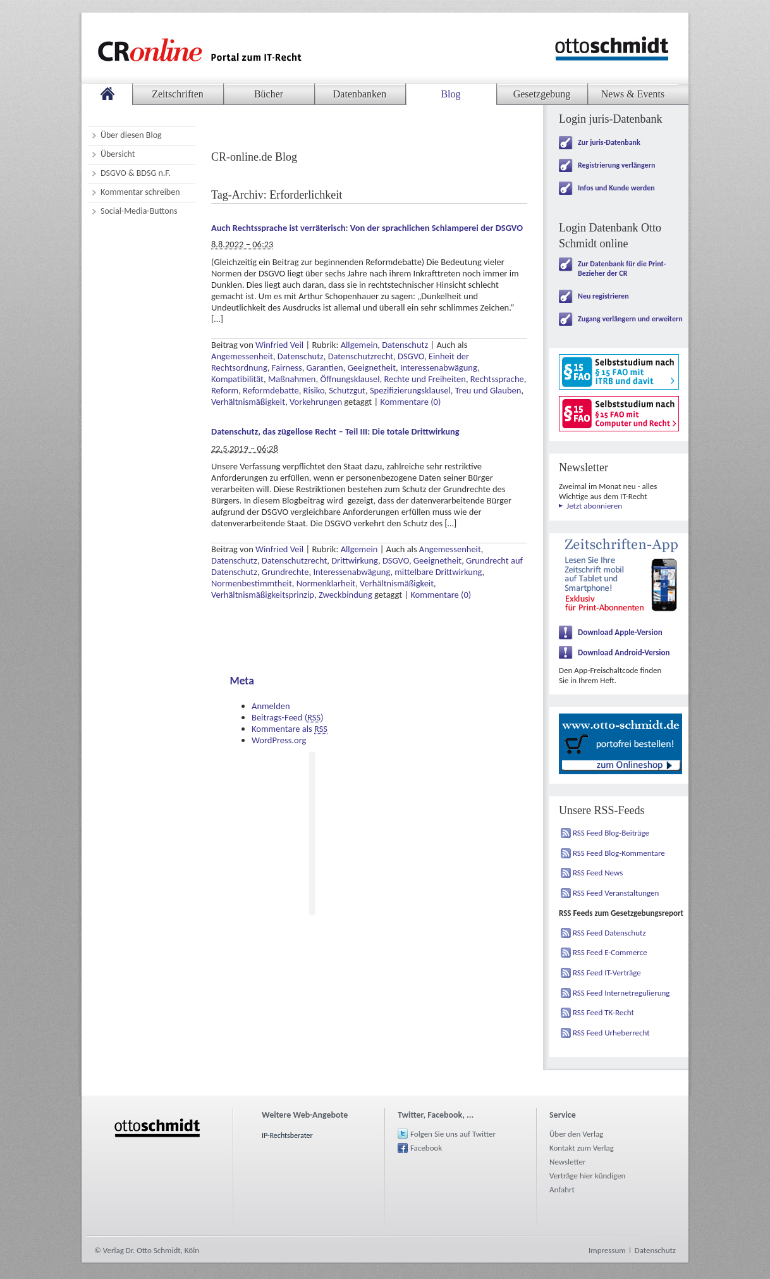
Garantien (325, 367)
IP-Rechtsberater (287, 1135)
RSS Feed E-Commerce (610, 952)
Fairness (287, 367)
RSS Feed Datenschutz (609, 932)
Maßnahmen (292, 379)
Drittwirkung (354, 560)
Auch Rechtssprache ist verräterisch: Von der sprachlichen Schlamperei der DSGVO (367, 227)
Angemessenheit (242, 356)
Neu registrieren (603, 296)
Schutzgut (347, 390)
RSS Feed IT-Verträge (607, 972)
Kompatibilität (237, 379)
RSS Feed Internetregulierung (621, 993)
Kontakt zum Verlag (581, 1147)
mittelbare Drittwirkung (438, 572)
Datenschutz (405, 344)
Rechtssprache (497, 379)
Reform (224, 390)
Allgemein (359, 344)
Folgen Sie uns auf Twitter (453, 1134)
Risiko (314, 390)
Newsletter (567, 1161)
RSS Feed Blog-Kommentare (619, 853)
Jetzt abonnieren (594, 505)
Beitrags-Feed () (288, 717)
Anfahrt (562, 1189)
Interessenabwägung (438, 367)
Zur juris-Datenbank (609, 142)
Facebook (426, 1147)
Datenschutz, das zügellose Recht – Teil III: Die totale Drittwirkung (335, 431)
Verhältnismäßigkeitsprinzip (262, 594)
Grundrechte (285, 572)
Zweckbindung (345, 594)
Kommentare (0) (410, 401)
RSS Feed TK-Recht (603, 1012)
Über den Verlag (576, 1134)
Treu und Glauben (488, 390)
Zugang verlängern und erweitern (630, 318)
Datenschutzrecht (360, 356)
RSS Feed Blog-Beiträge (611, 832)
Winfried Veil (279, 344)
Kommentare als (289, 728)
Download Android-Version (624, 652)
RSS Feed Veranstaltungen (616, 893)
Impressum (607, 1250)
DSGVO (411, 356)
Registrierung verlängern (616, 165)
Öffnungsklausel (349, 379)
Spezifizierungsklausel (410, 390)
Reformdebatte (271, 390)
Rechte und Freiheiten (425, 379)
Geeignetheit (372, 367)
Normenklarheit (325, 583)
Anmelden (271, 706)
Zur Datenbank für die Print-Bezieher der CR (622, 268)
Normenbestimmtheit (251, 583)
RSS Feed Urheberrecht (611, 1032)
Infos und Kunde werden (616, 187)
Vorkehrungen (316, 401)
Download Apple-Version (620, 632)
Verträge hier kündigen (587, 1175)
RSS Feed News (598, 872)
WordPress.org (279, 740)
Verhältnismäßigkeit (248, 401)
